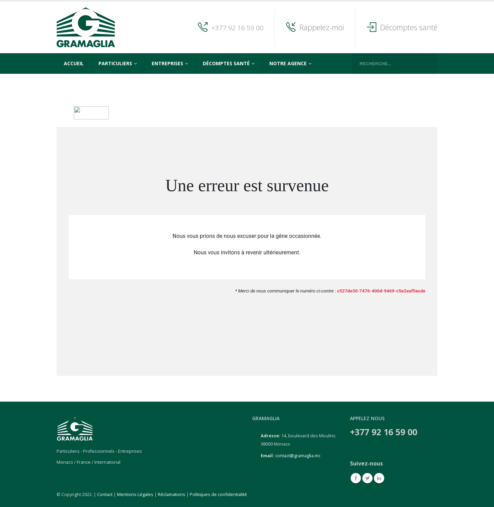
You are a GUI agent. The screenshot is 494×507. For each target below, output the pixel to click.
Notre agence (288, 63)
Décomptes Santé (226, 63)
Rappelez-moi (321, 27)
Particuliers (115, 63)
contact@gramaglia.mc (297, 456)
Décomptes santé (408, 27)
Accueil (74, 63)
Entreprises (167, 63)
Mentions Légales (135, 494)
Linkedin (379, 478)
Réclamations (171, 494)
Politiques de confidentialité (218, 494)
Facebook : (356, 478)
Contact (105, 494)
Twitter (367, 478)
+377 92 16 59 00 (237, 27)
